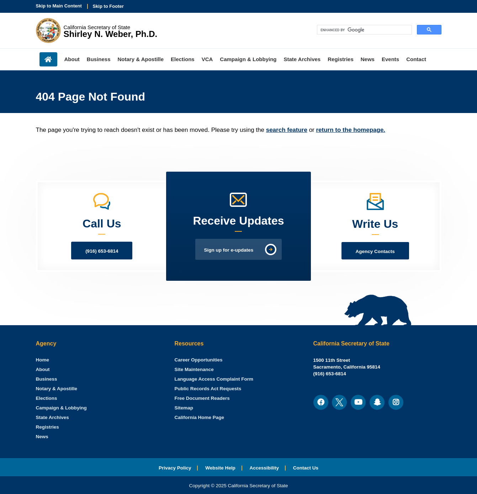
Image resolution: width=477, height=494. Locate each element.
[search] (363, 30)
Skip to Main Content (59, 6)
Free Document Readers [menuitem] (202, 398)
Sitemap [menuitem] (184, 407)
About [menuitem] (72, 59)
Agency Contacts (375, 251)
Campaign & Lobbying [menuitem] (248, 59)
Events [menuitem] (390, 59)
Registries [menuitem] (341, 59)
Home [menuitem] (48, 59)
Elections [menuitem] (183, 59)
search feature (286, 130)
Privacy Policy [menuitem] (175, 468)
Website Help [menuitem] (220, 468)
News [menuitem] (368, 59)
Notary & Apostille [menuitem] (141, 59)
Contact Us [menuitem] (305, 468)
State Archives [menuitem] (302, 59)
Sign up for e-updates (229, 250)
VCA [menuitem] (207, 59)
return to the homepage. (351, 130)
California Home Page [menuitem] (199, 417)
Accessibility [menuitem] (264, 468)
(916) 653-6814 (101, 251)
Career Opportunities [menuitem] (199, 360)
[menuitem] (42, 360)
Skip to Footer (107, 6)
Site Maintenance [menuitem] (194, 369)
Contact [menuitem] (416, 59)
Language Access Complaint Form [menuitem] (214, 379)
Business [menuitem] (99, 59)
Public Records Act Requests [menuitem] (208, 388)
